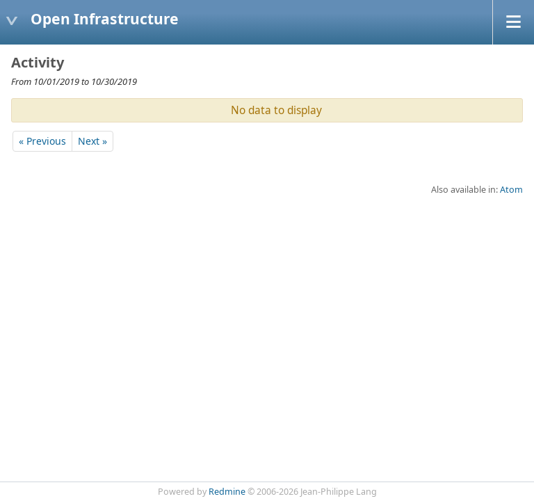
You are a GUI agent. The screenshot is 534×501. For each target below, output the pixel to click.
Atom (511, 190)
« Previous (42, 141)
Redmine (227, 492)
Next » (92, 141)
